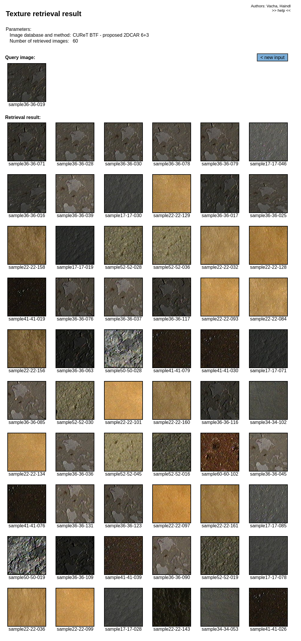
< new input (272, 57)
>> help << (281, 10)
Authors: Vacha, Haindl (270, 6)
